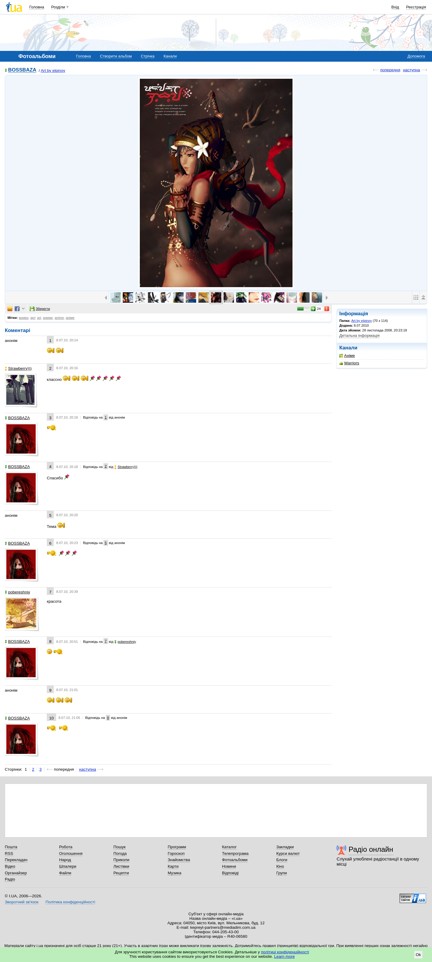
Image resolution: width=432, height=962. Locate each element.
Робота (65, 847)
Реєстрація (416, 7)
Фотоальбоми (235, 860)
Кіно (280, 866)
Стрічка (147, 56)
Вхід (395, 7)
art (39, 317)
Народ (65, 860)
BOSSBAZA (22, 70)
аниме (48, 317)
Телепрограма (235, 853)
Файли (65, 873)
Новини (229, 866)
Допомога (416, 56)
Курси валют (288, 853)
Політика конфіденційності (70, 902)
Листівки (121, 866)
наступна (411, 70)
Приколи (121, 860)
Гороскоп (176, 853)
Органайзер (16, 873)
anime (59, 317)
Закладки (285, 847)
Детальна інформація (359, 335)
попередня (390, 70)
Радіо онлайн (371, 849)
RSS (9, 853)
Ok (418, 954)
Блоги (281, 860)
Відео (10, 866)
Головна (36, 7)
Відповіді (230, 873)
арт (32, 317)
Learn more (284, 956)
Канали (170, 56)
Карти (173, 866)
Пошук (119, 847)
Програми (177, 847)
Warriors (349, 363)
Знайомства (179, 860)
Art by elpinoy (53, 70)
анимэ (23, 317)
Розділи (58, 7)
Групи (281, 873)
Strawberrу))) (18, 368)
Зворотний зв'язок (21, 902)
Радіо (10, 879)
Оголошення (70, 853)
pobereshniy (17, 592)
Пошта (11, 847)
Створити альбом (116, 56)
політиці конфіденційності (285, 952)
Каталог (229, 847)
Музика (174, 873)
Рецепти (121, 873)
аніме (70, 317)
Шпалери (67, 866)
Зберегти (40, 308)
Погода (120, 853)
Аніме (347, 355)
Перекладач (16, 860)
